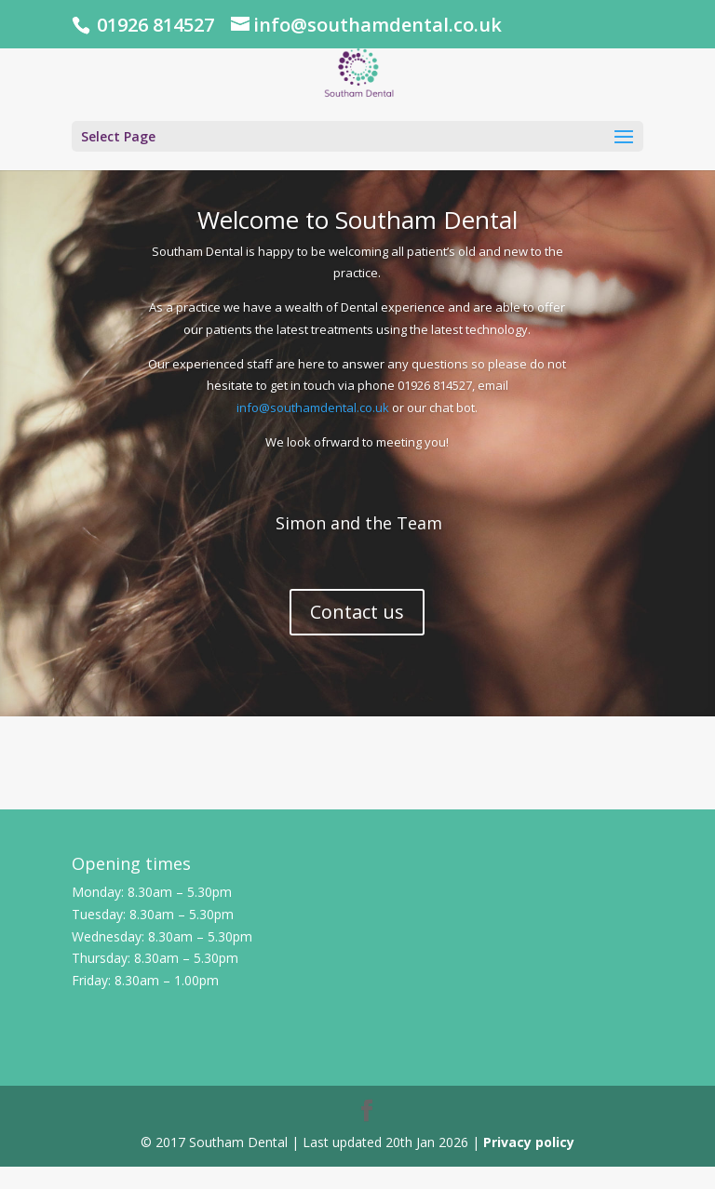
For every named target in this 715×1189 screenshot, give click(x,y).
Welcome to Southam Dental (357, 219)
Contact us (357, 611)
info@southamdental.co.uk (312, 407)
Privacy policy (528, 1142)
